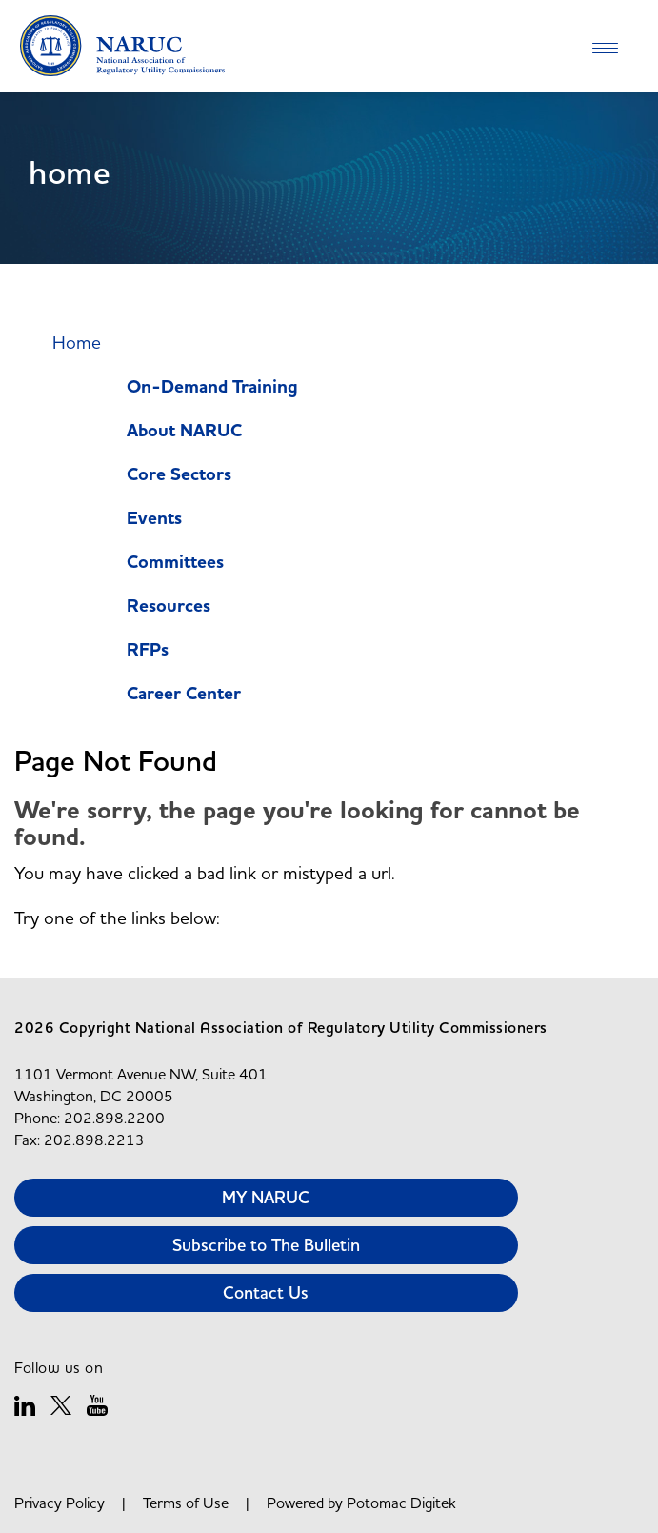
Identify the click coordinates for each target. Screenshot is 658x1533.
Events (154, 519)
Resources (168, 606)
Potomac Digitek (401, 1502)
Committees (175, 562)
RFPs (148, 650)
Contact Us (266, 1292)
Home (76, 342)
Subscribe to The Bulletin (266, 1245)
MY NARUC (265, 1197)
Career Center (184, 694)
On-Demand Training (212, 387)
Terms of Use (186, 1502)
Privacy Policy (59, 1502)
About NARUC (184, 431)
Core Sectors (179, 475)
